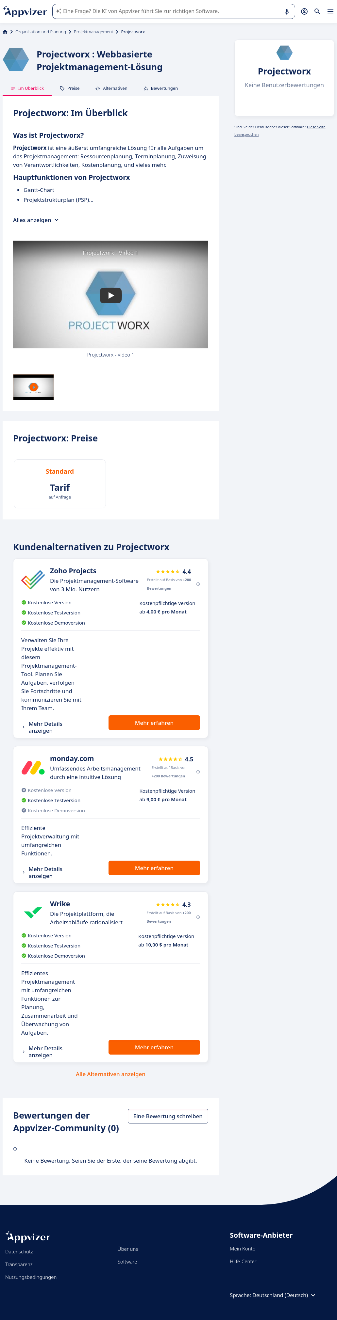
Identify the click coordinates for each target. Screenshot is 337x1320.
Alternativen (111, 88)
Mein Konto (242, 1248)
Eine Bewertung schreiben (168, 1116)
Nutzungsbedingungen (31, 1277)
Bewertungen (160, 88)
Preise (69, 88)
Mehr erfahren (154, 722)
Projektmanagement (93, 32)
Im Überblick (27, 88)
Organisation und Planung (40, 32)
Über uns (128, 1249)
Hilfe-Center (243, 1261)
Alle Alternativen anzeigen (110, 1074)
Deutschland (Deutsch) (284, 1295)
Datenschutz (19, 1251)
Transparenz (19, 1264)
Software (127, 1261)
